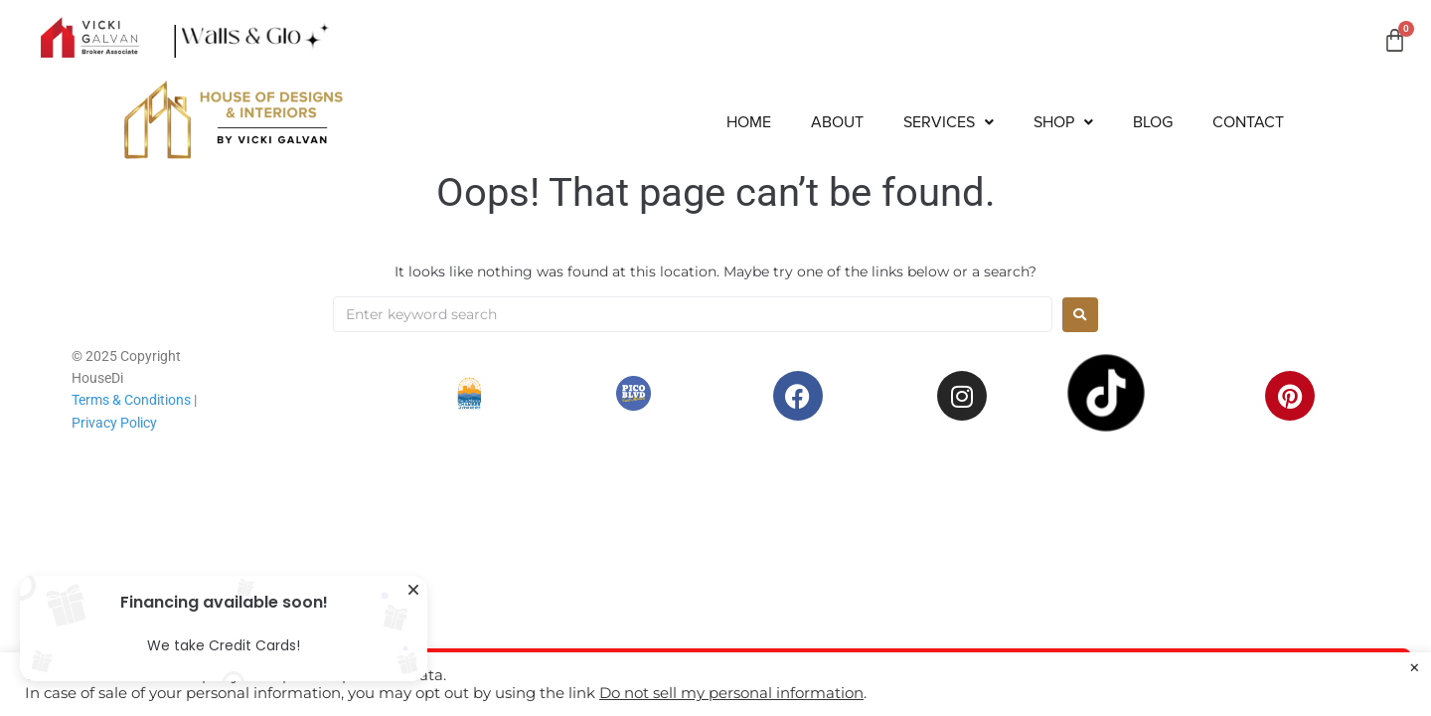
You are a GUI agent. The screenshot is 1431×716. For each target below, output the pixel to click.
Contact (1248, 122)
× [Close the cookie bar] (1414, 668)
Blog (1153, 122)
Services (948, 122)
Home (748, 122)
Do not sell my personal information (731, 693)
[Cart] (1394, 40)
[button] (948, 122)
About (837, 122)
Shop (1063, 122)
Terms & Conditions (131, 400)
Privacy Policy (114, 423)
